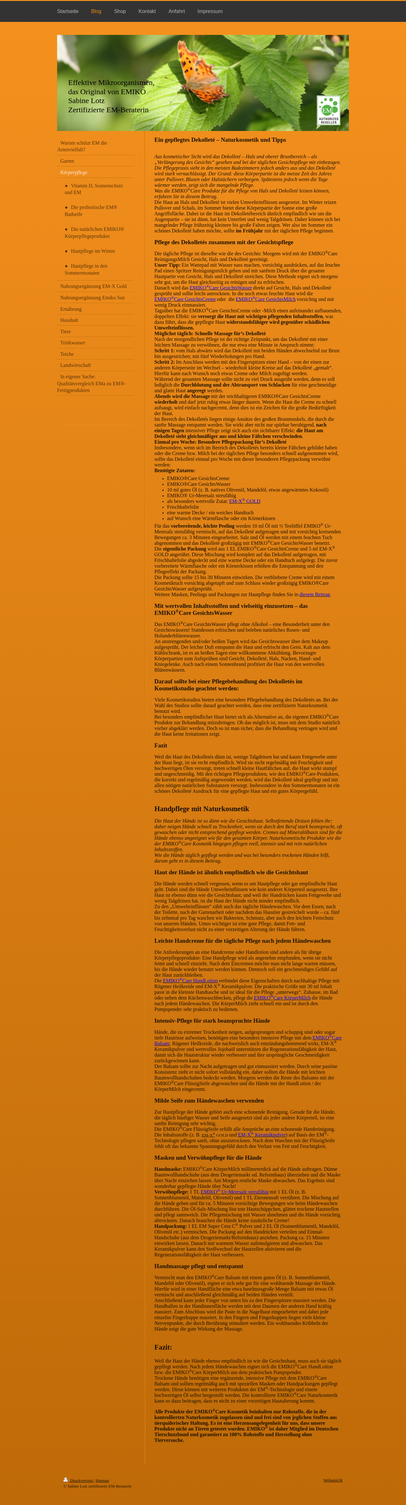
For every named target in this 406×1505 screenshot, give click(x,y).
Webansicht (333, 1480)
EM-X (208, 1135)
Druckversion (78, 1480)
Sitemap (102, 1480)
